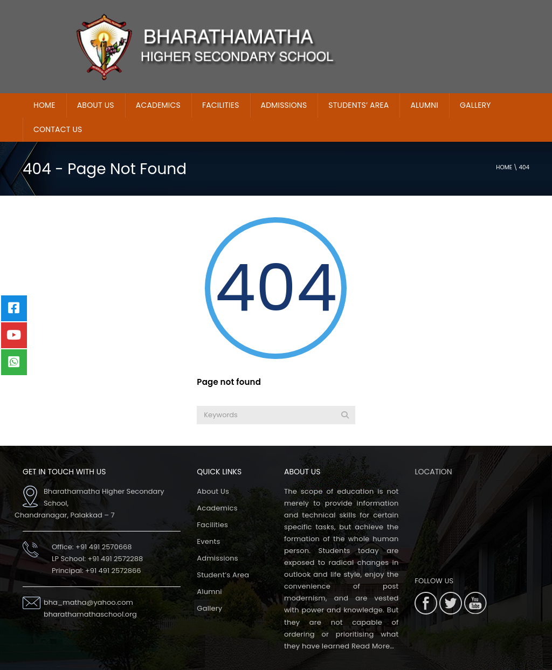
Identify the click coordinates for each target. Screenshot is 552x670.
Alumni (424, 81)
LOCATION (433, 448)
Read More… (372, 622)
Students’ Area (358, 81)
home (44, 81)
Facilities (220, 81)
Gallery (475, 81)
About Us (95, 81)
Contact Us (57, 105)
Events (208, 518)
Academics (158, 81)
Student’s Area (223, 551)
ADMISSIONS (284, 81)
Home (504, 144)
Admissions (217, 534)
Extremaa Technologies (403, 661)
